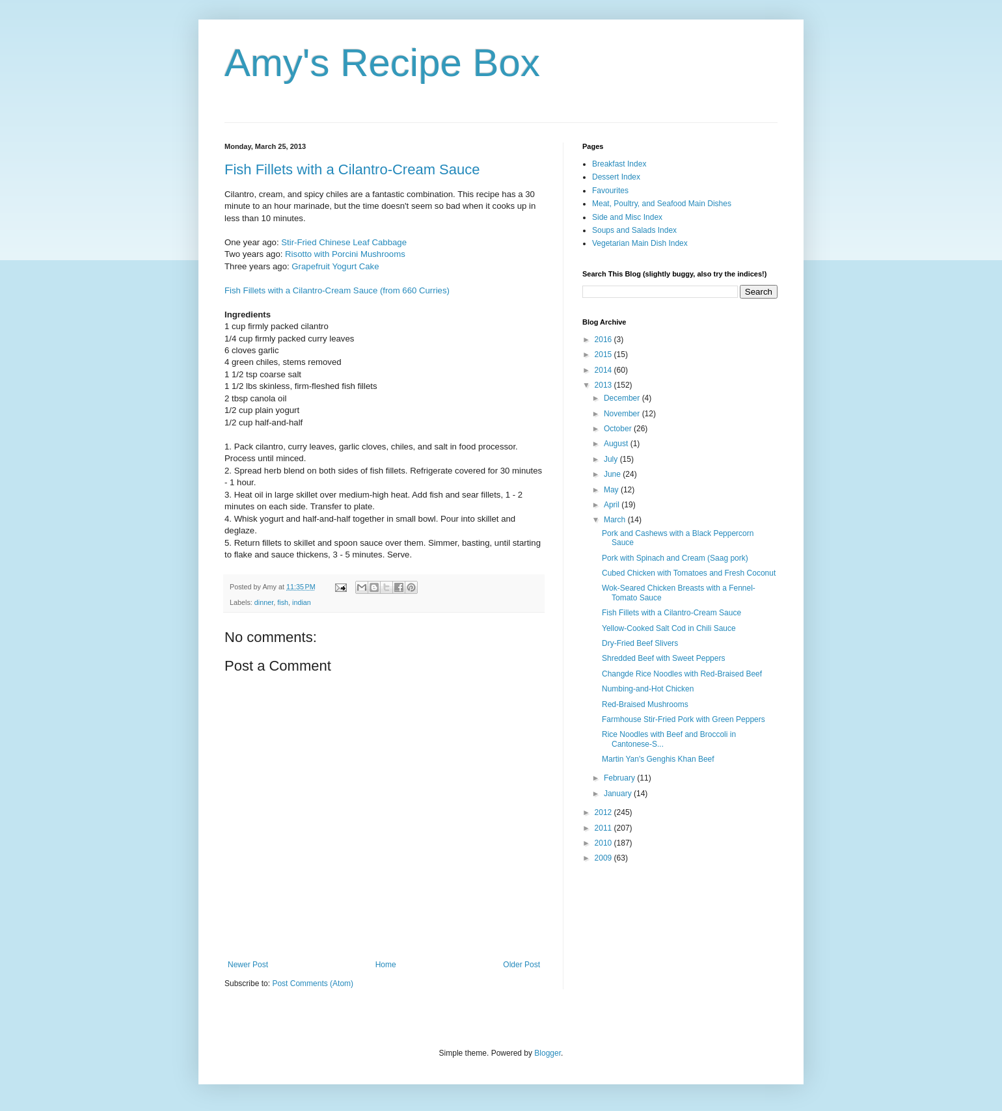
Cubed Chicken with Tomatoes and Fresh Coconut (689, 573)
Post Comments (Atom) (312, 983)
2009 (604, 858)
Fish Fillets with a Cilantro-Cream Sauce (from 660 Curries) (337, 290)
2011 (604, 828)
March (616, 519)
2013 (604, 385)
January (619, 793)
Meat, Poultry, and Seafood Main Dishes (661, 203)
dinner (263, 602)
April (612, 504)
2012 (604, 812)
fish (282, 602)
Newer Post (248, 964)
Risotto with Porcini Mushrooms (345, 254)
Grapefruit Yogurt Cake (335, 266)
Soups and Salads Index (634, 230)
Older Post (521, 964)
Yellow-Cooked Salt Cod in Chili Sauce (669, 628)
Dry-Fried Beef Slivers (640, 643)
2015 (604, 354)
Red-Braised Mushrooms (645, 704)
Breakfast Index (619, 163)
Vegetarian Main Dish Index (640, 243)
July (612, 459)
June (613, 474)
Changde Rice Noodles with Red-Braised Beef (682, 673)
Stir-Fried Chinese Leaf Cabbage (344, 242)
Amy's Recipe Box (382, 63)
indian (301, 602)
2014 (604, 370)
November (623, 413)
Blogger (547, 1053)
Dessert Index (616, 176)
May (612, 489)
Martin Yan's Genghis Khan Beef (658, 759)
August (617, 443)
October (619, 428)
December (623, 398)
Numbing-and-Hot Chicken (648, 688)
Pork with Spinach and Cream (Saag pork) (675, 558)
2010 (604, 843)
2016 (604, 339)
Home (385, 964)
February (620, 778)
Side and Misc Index (627, 217)
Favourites (610, 190)
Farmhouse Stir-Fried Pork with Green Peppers (683, 719)
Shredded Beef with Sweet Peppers (663, 658)
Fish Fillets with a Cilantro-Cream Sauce (352, 169)
